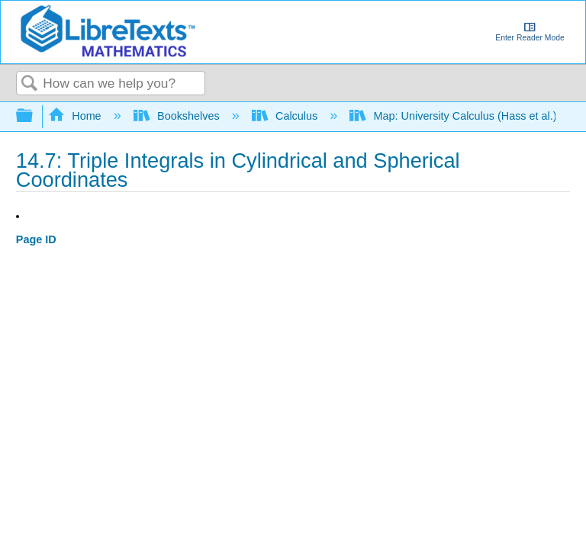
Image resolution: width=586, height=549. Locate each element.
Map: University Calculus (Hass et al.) (454, 116)
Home (76, 116)
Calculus (286, 116)
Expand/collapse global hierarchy (34, 116)
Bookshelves (178, 116)
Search (29, 84)
